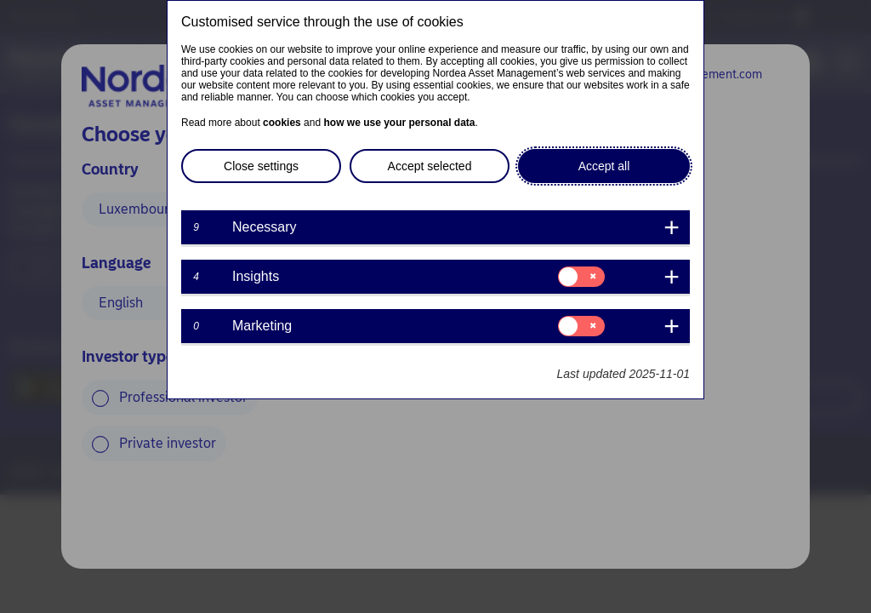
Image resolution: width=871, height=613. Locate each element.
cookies (282, 123)
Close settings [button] (261, 166)
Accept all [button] (604, 166)
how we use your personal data (399, 123)
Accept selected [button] (430, 166)
